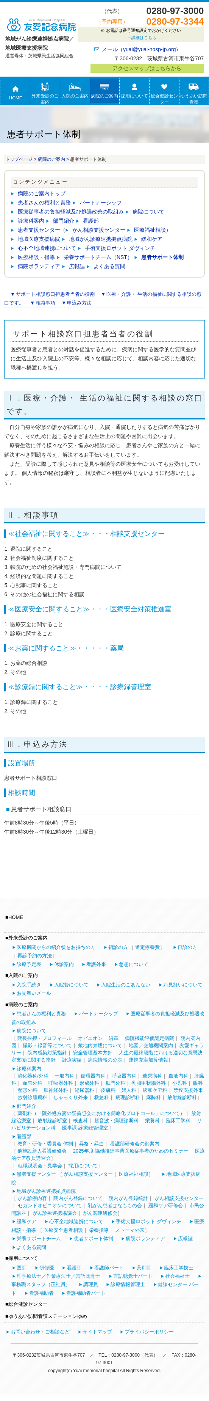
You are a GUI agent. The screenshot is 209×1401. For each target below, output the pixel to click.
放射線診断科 (182, 1097)
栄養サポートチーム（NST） (98, 257)
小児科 (179, 1083)
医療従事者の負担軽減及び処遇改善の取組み (71, 212)
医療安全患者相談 (63, 1230)
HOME (15, 92)
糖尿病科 (152, 1076)
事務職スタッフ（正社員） (40, 1284)
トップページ (19, 159)
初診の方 (118, 947)
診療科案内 (31, 221)
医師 (22, 1268)
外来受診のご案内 (45, 93)
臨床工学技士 (178, 1268)
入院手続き (29, 985)
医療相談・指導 (36, 257)
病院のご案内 (104, 90)
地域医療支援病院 (39, 239)
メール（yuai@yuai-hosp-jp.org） (141, 49)
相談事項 (45, 303)
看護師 (74, 1268)
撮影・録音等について (47, 1045)
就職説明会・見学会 (40, 1166)
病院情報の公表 (105, 1060)
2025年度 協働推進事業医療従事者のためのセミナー (131, 1151)
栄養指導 (99, 1230)
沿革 (114, 1038)
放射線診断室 (52, 1120)
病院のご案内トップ (42, 193)
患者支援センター (39, 230)
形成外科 (89, 1083)
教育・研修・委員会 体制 (45, 1144)
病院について (148, 212)
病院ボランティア (39, 266)
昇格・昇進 (91, 1144)
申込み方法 (79, 303)
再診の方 (187, 947)
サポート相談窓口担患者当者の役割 (55, 294)
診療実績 (72, 1060)
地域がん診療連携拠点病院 (101, 239)
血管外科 (32, 1083)
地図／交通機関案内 (151, 1045)
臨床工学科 (178, 1120)
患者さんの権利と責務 (44, 202)
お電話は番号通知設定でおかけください (141, 35)
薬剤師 (144, 1268)
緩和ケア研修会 (165, 1205)
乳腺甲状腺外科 (148, 1083)
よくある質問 (109, 266)
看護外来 (96, 964)
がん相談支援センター (98, 230)
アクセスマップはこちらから (146, 68)
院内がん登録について (78, 1198)
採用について (134, 90)
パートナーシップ (101, 202)
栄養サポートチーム (39, 1238)
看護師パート (109, 1268)
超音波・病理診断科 (116, 1120)
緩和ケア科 (155, 1090)
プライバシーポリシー (149, 1332)
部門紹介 (63, 221)
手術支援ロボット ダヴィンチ (120, 248)
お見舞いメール (34, 993)
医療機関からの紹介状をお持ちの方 (56, 947)
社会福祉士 (177, 1276)
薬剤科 (24, 1113)
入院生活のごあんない (125, 985)
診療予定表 (29, 964)
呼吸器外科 (60, 1083)
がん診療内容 (32, 1198)
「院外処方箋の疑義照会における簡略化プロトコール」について (108, 1113)
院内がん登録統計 (128, 1198)
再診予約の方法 (34, 955)
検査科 (80, 1120)
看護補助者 (41, 1293)
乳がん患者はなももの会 (115, 1205)
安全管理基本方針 (92, 1052)
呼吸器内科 (124, 1076)
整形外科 (27, 1090)
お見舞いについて (183, 985)
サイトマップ (97, 1332)
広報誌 (77, 266)
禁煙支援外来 (188, 1090)
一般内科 (64, 1076)
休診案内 (64, 964)
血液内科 (178, 1076)
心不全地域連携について (47, 248)
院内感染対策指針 (47, 1052)
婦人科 (129, 1090)
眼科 (198, 1083)
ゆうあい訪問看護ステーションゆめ (193, 99)
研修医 (46, 1268)
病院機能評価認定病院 (149, 1038)
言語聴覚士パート (133, 1276)
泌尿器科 (84, 1090)
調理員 (90, 1284)
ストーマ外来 (130, 1230)
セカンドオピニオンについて (50, 1205)
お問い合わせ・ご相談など (40, 1332)
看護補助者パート (86, 1293)
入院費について (71, 985)
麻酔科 (153, 1097)
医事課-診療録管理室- (86, 1128)
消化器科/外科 (32, 1076)
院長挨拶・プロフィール (44, 1038)
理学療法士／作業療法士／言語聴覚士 (58, 1276)
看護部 (91, 221)
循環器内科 (93, 1076)
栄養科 (152, 1120)
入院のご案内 (75, 90)
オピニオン (90, 1038)
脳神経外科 (56, 1090)
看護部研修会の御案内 (134, 1144)
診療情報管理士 (128, 1284)
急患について (133, 964)
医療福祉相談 (150, 230)
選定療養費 (147, 947)
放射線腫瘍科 (32, 1097)
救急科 (101, 1097)
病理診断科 (127, 1097)
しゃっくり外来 (70, 1097)
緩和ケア (151, 239)
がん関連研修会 (100, 1213)
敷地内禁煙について (100, 1045)
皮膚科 (108, 1090)
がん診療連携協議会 (55, 1213)
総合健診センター (164, 93)
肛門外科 (115, 1083)
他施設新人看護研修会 (42, 1151)
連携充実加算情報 (148, 1060)
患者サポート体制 (162, 257)
